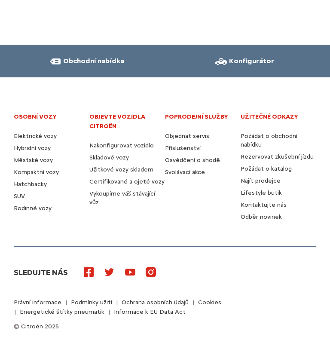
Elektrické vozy (35, 136)
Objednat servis (187, 136)
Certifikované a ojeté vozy (127, 181)
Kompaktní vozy (36, 172)
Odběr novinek (261, 216)
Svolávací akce (185, 172)
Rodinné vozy (33, 208)
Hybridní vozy (32, 148)
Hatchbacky (30, 184)
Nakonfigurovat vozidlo (121, 145)
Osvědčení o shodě (192, 160)
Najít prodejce (261, 180)
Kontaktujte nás (264, 204)
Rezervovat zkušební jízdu (277, 156)
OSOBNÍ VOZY (35, 116)
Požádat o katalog (266, 168)
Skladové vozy (109, 157)
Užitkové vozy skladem (121, 169)
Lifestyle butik (261, 192)
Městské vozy (33, 160)
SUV (19, 196)
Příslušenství (183, 148)
